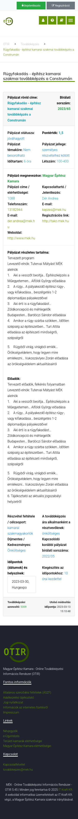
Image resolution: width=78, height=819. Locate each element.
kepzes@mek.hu (54, 210)
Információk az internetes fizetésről (25, 707)
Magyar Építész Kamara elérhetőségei (27, 746)
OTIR (6, 44)
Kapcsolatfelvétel (14, 764)
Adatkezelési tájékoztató (18, 697)
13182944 (14, 210)
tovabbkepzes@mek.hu (18, 769)
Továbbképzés (30, 44)
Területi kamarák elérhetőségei (22, 741)
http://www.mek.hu (21, 238)
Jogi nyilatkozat (13, 702)
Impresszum (11, 712)
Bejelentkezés (31, 5)
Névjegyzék (10, 731)
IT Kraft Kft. (65, 789)
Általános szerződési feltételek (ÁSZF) (27, 692)
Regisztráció (61, 5)
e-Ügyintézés (11, 736)
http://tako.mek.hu (55, 221)
